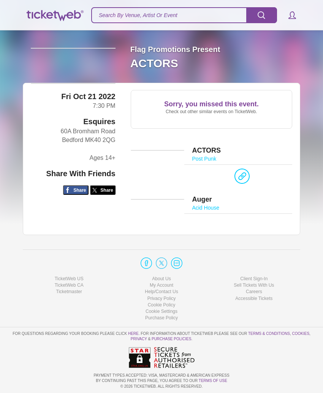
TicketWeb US (69, 279)
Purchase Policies (171, 339)
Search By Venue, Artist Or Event (138, 15)
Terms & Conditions (269, 334)
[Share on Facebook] (76, 211)
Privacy (139, 339)
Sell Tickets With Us (254, 285)
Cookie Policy (162, 305)
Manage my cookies (161, 311)
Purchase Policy (161, 317)
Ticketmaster (69, 292)
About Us (161, 279)
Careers (254, 292)
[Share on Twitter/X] (103, 211)
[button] (288, 15)
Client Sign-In (254, 279)
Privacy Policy (161, 298)
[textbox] (184, 15)
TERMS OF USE (213, 381)
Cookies (300, 334)
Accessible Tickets (253, 298)
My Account (161, 285)
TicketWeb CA (69, 285)
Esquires (99, 143)
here (133, 334)
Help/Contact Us (161, 292)
